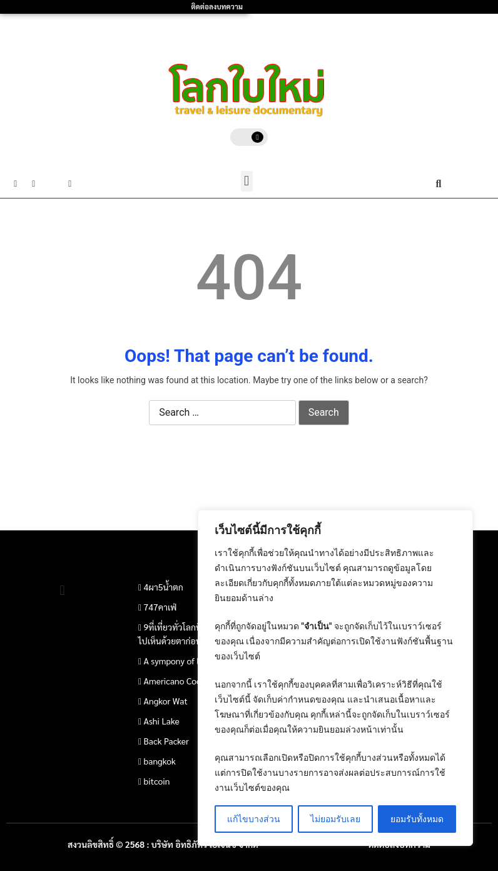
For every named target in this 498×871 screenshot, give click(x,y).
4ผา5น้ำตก (163, 586)
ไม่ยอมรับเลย (335, 819)
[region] (335, 678)
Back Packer (166, 740)
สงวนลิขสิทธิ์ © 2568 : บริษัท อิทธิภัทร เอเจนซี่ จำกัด (163, 844)
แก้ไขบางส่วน (253, 819)
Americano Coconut (181, 680)
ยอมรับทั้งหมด (417, 819)
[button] (247, 181)
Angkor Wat (166, 700)
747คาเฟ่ (160, 606)
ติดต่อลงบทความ (217, 6)
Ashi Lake (162, 720)
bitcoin (157, 780)
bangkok (160, 760)
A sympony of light (179, 660)
